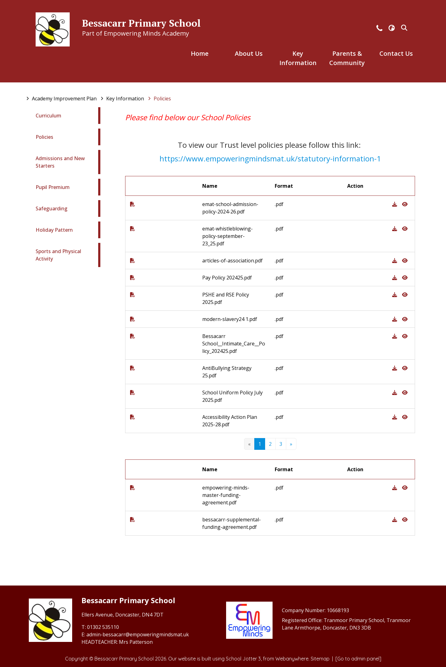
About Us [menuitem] (249, 53)
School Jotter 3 (243, 659)
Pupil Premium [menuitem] (53, 187)
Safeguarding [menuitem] (52, 208)
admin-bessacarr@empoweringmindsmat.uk (137, 634)
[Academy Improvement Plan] (64, 98)
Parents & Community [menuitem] (347, 58)
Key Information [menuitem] (298, 58)
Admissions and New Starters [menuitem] (60, 162)
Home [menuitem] (199, 53)
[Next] (291, 444)
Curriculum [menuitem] (48, 115)
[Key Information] (125, 98)
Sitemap (320, 659)
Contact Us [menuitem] (396, 53)
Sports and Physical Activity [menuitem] (58, 255)
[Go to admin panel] (358, 659)
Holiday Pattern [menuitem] (54, 229)
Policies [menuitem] (44, 137)
